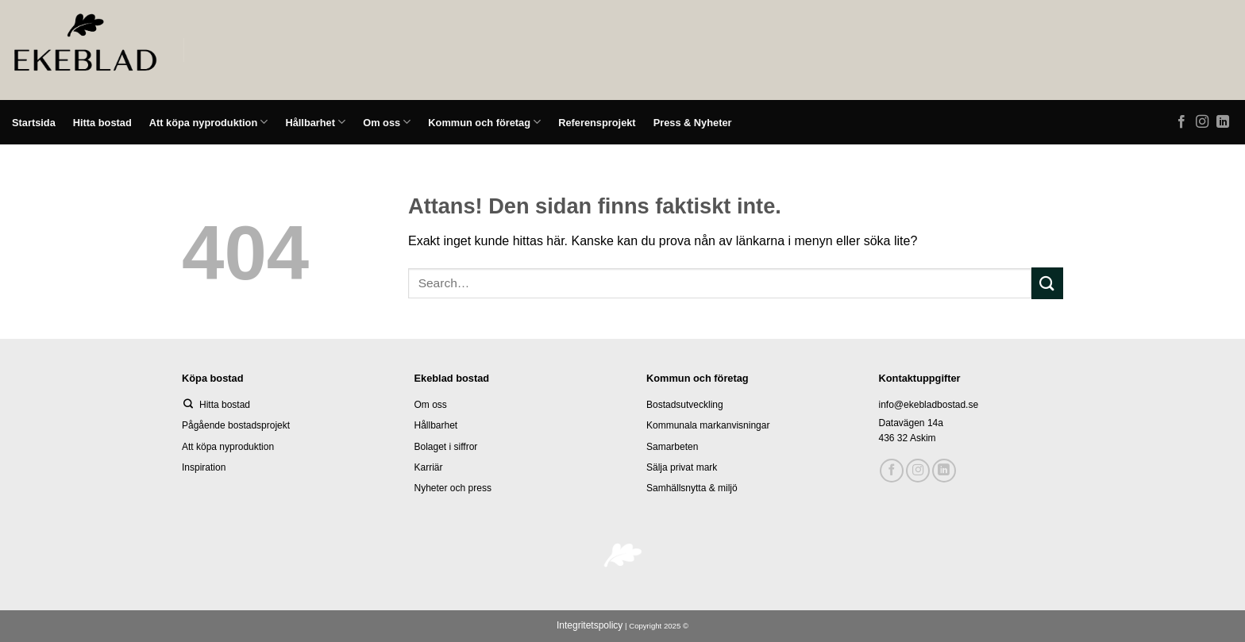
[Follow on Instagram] (1202, 122)
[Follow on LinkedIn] (1222, 122)
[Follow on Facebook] (1181, 122)
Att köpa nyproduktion (208, 121)
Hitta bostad (102, 123)
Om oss (387, 121)
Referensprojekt (596, 123)
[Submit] (1047, 282)
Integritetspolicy (589, 625)
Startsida (34, 123)
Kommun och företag (484, 121)
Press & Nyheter (692, 123)
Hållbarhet (315, 121)
